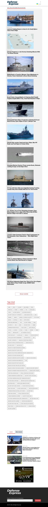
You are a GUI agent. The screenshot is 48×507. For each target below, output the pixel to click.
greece (14, 307)
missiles (26, 335)
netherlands (32, 309)
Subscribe (38, 500)
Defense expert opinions (34, 370)
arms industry (16, 332)
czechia (9, 330)
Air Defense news (11, 383)
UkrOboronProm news (33, 388)
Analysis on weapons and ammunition (15, 360)
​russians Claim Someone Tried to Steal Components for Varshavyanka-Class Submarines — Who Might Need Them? (23, 236)
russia (9, 332)
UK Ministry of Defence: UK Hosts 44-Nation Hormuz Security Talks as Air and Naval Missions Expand (31, 439)
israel (34, 322)
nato (34, 337)
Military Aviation (16, 312)
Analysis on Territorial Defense (25, 340)
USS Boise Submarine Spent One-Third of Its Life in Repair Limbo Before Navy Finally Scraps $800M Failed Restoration (24, 283)
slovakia (15, 330)
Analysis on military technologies (15, 350)
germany (31, 330)
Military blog (19, 345)
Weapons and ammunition (27, 401)
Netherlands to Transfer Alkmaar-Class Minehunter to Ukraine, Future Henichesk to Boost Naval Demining (22, 75)
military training (27, 322)
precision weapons (34, 335)
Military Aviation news (21, 388)
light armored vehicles (25, 332)
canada (15, 317)
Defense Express (31, 406)
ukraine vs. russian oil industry (25, 317)
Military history (11, 345)
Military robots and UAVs (13, 403)
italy (26, 309)
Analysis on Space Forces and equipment (16, 368)
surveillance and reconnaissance (15, 337)
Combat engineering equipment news (15, 375)
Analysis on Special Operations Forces (15, 342)
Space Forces (10, 406)
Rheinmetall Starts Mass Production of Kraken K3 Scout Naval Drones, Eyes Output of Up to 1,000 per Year (23, 120)
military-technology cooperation (15, 314)
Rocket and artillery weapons (27, 403)
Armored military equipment (13, 401)
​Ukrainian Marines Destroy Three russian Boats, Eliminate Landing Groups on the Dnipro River (23, 165)
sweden (9, 319)
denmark (10, 317)
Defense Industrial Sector (21, 406)
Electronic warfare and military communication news (19, 378)
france (37, 330)
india (36, 314)
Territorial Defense (12, 393)
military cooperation (12, 340)
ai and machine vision (28, 314)
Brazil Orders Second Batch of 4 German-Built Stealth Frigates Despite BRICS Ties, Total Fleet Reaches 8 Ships (23, 97)
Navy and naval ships (34, 398)
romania (21, 309)
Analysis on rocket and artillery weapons (16, 365)
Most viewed (19, 432)
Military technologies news (30, 375)
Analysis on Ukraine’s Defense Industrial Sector (17, 370)
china (21, 319)
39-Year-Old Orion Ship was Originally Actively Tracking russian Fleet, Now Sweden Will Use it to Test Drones (23, 188)
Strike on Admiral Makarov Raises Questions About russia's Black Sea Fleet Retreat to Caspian (22, 259)
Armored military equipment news (28, 380)
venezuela (10, 309)
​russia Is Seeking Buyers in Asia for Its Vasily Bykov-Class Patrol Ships (22, 29)
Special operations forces (23, 393)
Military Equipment (12, 408)
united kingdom (32, 327)
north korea (26, 319)
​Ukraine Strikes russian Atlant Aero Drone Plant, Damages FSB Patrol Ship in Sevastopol (31, 448)
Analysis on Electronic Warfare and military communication (20, 352)
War (26, 360)
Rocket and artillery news (27, 385)
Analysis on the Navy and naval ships (15, 355)
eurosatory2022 (27, 337)
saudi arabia (26, 307)
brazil (32, 307)
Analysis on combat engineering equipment (16, 347)
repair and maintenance (13, 322)
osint (21, 322)
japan (9, 307)
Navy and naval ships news (13, 380)
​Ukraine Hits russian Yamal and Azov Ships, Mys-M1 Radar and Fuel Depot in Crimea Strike (22, 143)
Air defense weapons (26, 312)
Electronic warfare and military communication (18, 398)
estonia (20, 330)
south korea (36, 317)
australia (15, 319)
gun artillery (20, 335)
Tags (11, 7)
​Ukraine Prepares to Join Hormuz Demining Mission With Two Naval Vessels (23, 52)
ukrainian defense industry (13, 327)
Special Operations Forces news (27, 373)
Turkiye (9, 312)
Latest (11, 432)
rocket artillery (11, 335)
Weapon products (29, 342)
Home (8, 7)
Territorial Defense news (13, 373)
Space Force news (11, 388)
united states (24, 327)
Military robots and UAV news (14, 385)
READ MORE (24, 294)
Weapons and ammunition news (23, 383)
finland (15, 309)
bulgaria (19, 307)
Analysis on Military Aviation (32, 368)
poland (26, 330)
